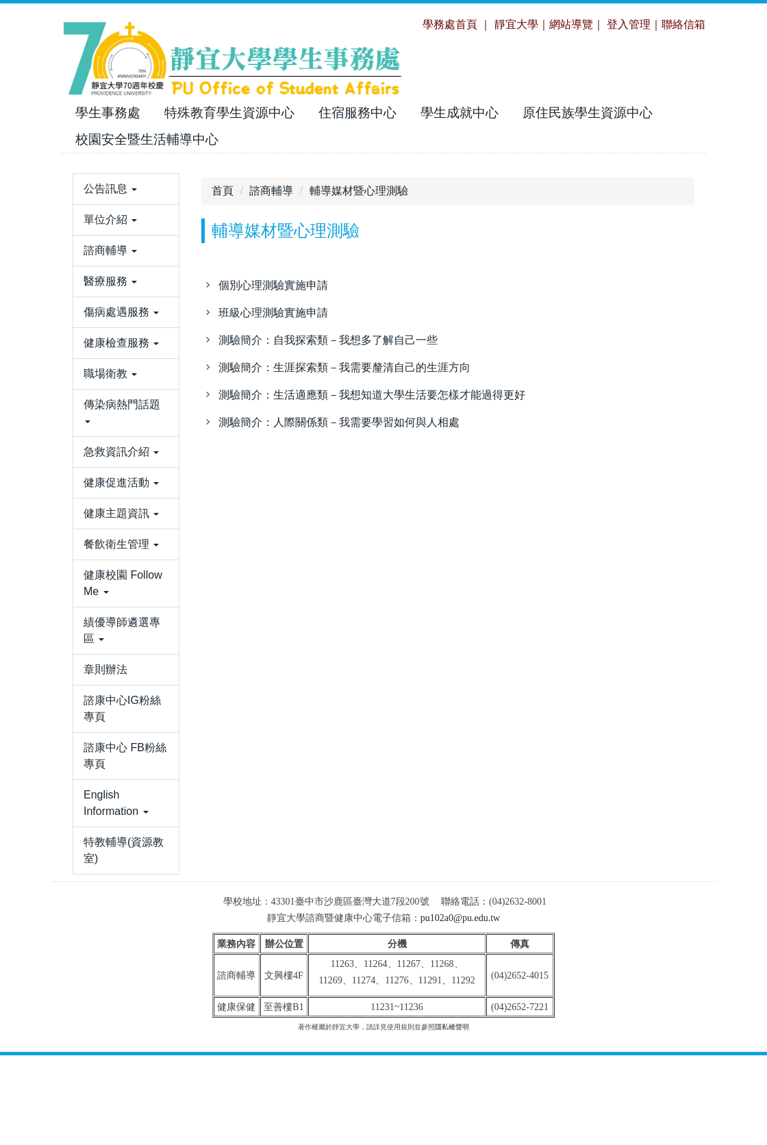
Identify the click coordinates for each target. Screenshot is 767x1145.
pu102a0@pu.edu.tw (460, 1008)
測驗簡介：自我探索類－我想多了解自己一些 (328, 340)
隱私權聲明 (452, 1116)
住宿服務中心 (357, 112)
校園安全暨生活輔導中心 (146, 139)
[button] (126, 231)
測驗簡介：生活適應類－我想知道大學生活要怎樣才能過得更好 (371, 395)
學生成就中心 (459, 112)
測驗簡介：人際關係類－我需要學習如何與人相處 (339, 422)
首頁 (223, 191)
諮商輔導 (271, 191)
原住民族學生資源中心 (588, 112)
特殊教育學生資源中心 (229, 112)
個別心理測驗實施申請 (273, 285)
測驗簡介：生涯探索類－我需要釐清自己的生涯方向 (344, 367)
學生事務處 (107, 112)
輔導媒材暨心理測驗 (359, 191)
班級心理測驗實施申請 (273, 312)
